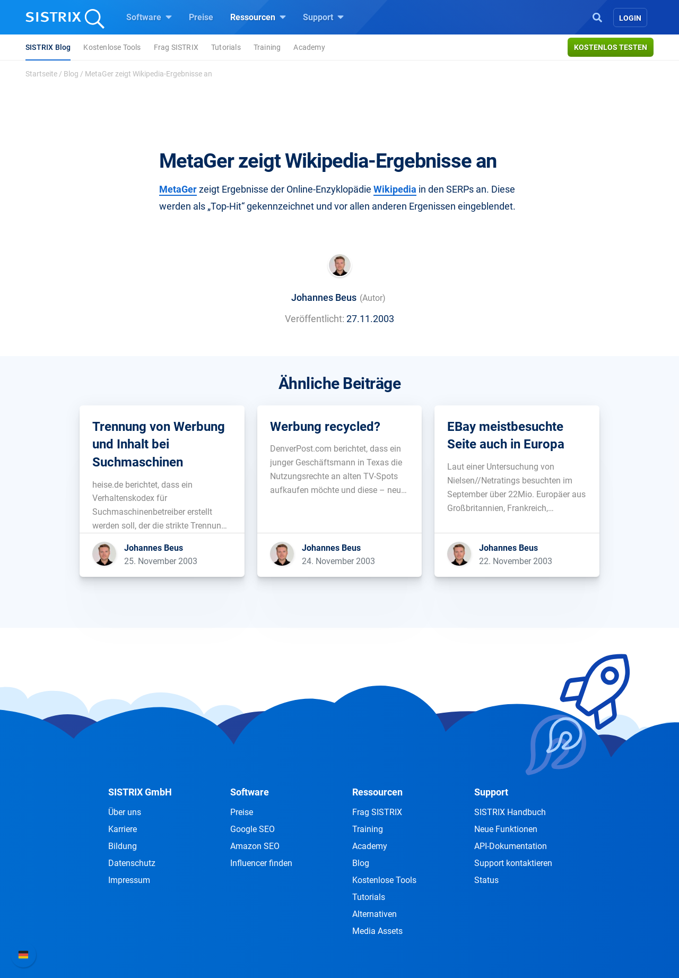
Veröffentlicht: (314, 318)
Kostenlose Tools (112, 47)
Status (486, 880)
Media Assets (377, 931)
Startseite (41, 74)
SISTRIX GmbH (140, 792)
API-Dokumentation (510, 846)
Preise (201, 17)
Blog (71, 74)
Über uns (124, 812)
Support (323, 17)
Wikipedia (394, 189)
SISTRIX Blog (48, 47)
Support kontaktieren (513, 863)
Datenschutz (131, 863)
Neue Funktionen (505, 829)
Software (149, 17)
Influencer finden (261, 863)
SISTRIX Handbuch (510, 812)
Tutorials (226, 47)
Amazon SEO (255, 846)
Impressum (129, 880)
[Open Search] (597, 16)
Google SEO (252, 829)
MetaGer (178, 189)
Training (267, 47)
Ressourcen (258, 17)
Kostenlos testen (610, 47)
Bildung (122, 846)
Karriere (122, 829)
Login (630, 18)
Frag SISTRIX (176, 47)
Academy (309, 47)
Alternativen (374, 914)
